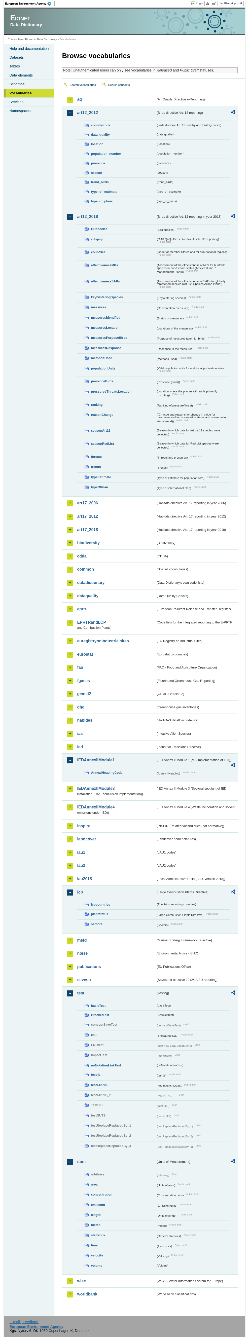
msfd (82, 940)
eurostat (85, 654)
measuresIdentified (105, 317)
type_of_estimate (104, 192)
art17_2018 (87, 530)
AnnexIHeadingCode (106, 772)
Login (199, 3)
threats (96, 457)
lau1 (81, 852)
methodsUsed (101, 358)
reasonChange (102, 415)
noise (82, 953)
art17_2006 (87, 503)
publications (89, 966)
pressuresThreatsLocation (111, 391)
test (80, 993)
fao (80, 667)
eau (93, 1035)
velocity (97, 1255)
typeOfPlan (99, 487)
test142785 (99, 1085)
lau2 (81, 865)
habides (84, 720)
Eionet (29, 39)
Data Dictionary (47, 39)
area (94, 1184)
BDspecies (99, 229)
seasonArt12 (100, 430)
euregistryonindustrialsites (103, 641)
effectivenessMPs (104, 265)
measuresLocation (105, 327)
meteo (95, 1225)
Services (16, 102)
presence (98, 163)
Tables (14, 66)
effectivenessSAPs (105, 281)
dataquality (87, 596)
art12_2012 (87, 112)
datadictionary (90, 582)
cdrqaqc (97, 239)
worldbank (87, 1294)
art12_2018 (87, 216)
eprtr (81, 609)
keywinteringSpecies (107, 297)
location (97, 144)
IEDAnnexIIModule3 (96, 788)
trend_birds (100, 182)
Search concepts (119, 84)
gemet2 (84, 694)
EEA (30, 3)
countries (98, 252)
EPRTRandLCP (91, 622)
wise (81, 1281)
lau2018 (84, 879)
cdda (81, 556)
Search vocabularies (82, 84)
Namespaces (19, 111)
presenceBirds (102, 381)
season (96, 173)
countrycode (100, 125)
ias (80, 733)
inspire (83, 826)
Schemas (16, 84)
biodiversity (88, 543)
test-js (95, 1074)
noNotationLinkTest (106, 1065)
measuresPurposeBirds (109, 338)
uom (81, 1162)
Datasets (16, 57)
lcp (80, 892)
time (94, 1245)
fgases (83, 681)
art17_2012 (87, 516)
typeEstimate (101, 477)
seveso (84, 980)
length (95, 1215)
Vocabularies (20, 93)
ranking (96, 404)
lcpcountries (100, 904)
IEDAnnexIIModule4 (96, 807)
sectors (96, 924)
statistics (98, 1235)
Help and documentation (29, 49)
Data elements (21, 75)
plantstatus (99, 914)
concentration (101, 1194)
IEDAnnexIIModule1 (96, 760)
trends (96, 467)
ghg (80, 707)
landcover (86, 839)
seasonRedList (102, 443)
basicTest (98, 1006)
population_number (106, 154)
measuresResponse (106, 348)
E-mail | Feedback (24, 1322)
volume (96, 1266)
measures (98, 307)
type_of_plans (102, 201)
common (85, 569)
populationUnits (103, 368)
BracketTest (100, 1015)
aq (79, 99)
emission (98, 1205)
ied (80, 747)
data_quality (100, 134)
